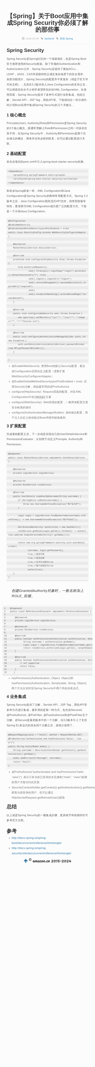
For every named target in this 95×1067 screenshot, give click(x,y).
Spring (69, 38)
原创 (62, 38)
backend (49, 38)
